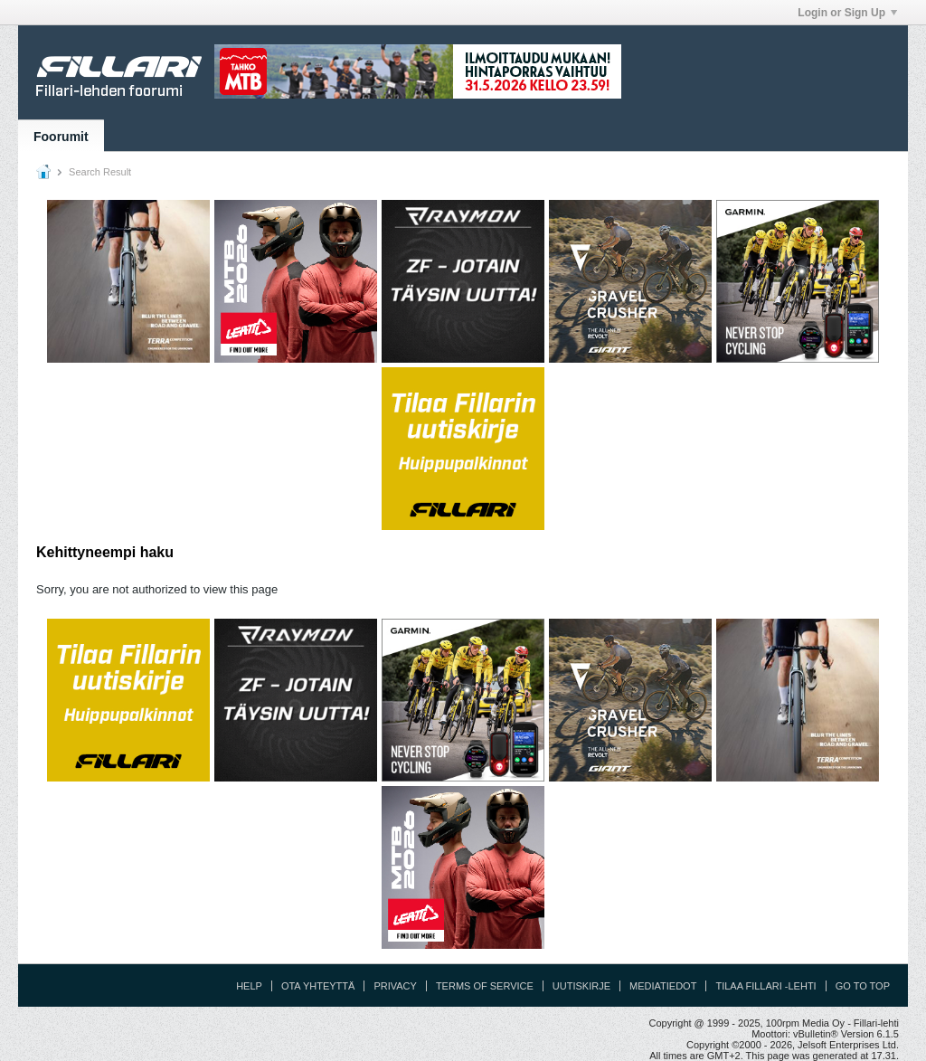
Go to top (863, 985)
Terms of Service (485, 985)
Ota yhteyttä (318, 985)
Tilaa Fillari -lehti (765, 985)
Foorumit (61, 136)
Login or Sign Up (847, 12)
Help (249, 985)
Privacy (394, 985)
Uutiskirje (581, 985)
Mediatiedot (662, 985)
